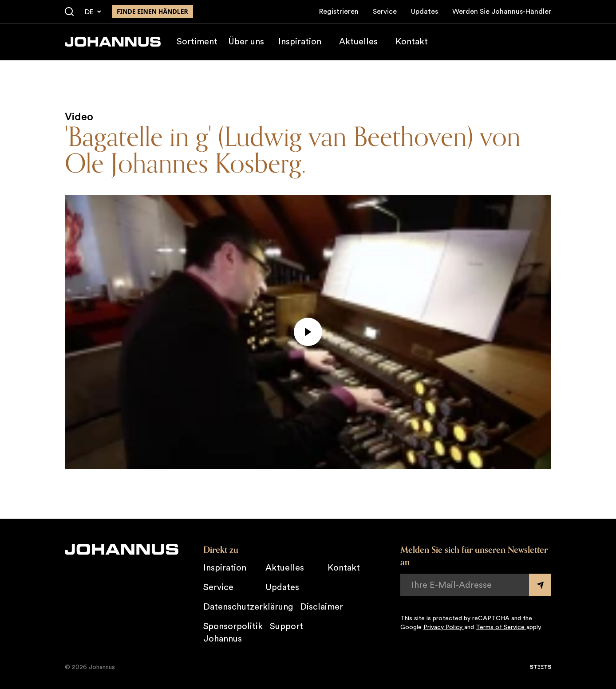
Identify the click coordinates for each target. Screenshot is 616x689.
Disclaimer (321, 606)
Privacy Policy (443, 627)
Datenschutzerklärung (248, 606)
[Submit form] (540, 585)
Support (286, 626)
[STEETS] (540, 667)
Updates (424, 11)
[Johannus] (113, 42)
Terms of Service (501, 627)
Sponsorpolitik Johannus (233, 632)
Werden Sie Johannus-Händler (501, 11)
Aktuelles (358, 41)
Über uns (246, 41)
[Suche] (69, 12)
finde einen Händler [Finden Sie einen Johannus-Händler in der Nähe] (152, 11)
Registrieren (339, 11)
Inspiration (299, 41)
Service (385, 11)
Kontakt (411, 41)
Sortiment (197, 41)
